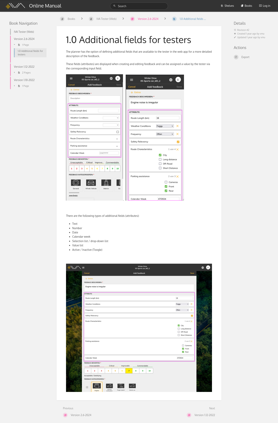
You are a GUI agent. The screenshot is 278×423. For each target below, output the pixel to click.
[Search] (115, 6)
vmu (262, 33)
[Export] (251, 57)
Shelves (227, 5)
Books (246, 5)
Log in (264, 5)
